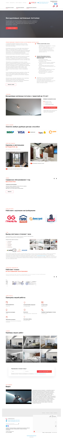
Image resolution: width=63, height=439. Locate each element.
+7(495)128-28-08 (53, 1)
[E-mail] (12, 423)
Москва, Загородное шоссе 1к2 (13, 421)
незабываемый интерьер (41, 255)
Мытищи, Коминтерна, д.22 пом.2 (13, 420)
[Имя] (17, 371)
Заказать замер (11, 84)
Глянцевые (9, 241)
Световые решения (20, 7)
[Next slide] (56, 178)
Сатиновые (9, 244)
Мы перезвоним (54, 2)
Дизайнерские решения (31, 7)
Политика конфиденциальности (31, 435)
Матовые (9, 242)
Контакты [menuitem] (24, 2)
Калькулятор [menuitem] (12, 2)
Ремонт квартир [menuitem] (19, 2)
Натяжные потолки (10, 7)
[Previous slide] (54, 178)
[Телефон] (30, 371)
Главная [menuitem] (7, 2)
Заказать (9, 191)
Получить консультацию (44, 371)
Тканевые (9, 245)
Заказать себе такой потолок (50, 107)
